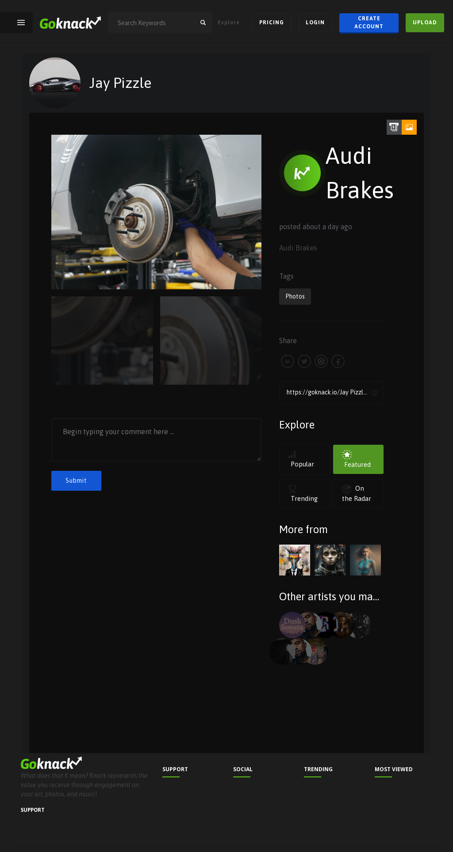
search (203, 22)
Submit (76, 480)
